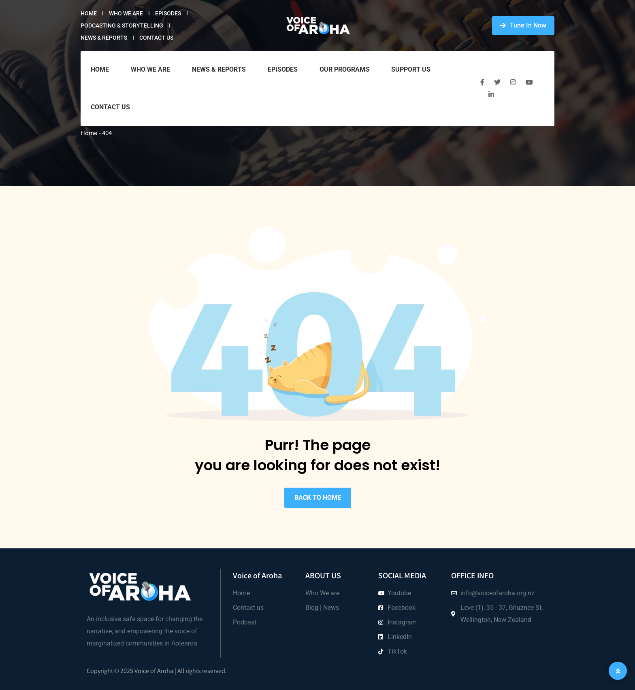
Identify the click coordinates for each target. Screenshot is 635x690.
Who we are (126, 13)
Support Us (410, 69)
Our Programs (344, 69)
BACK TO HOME (317, 497)
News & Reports (104, 37)
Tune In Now (523, 25)
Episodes (168, 13)
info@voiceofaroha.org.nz (497, 593)
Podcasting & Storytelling (122, 25)
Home (89, 13)
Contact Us (156, 37)
